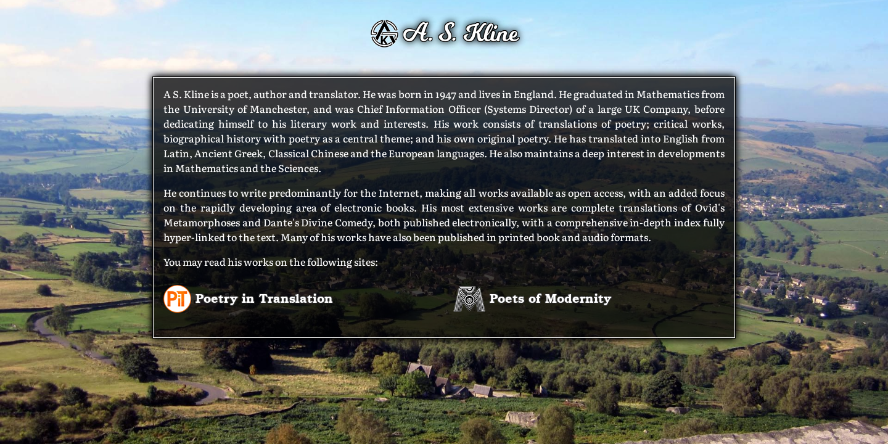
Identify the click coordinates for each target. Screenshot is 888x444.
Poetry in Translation (248, 297)
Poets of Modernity (532, 297)
